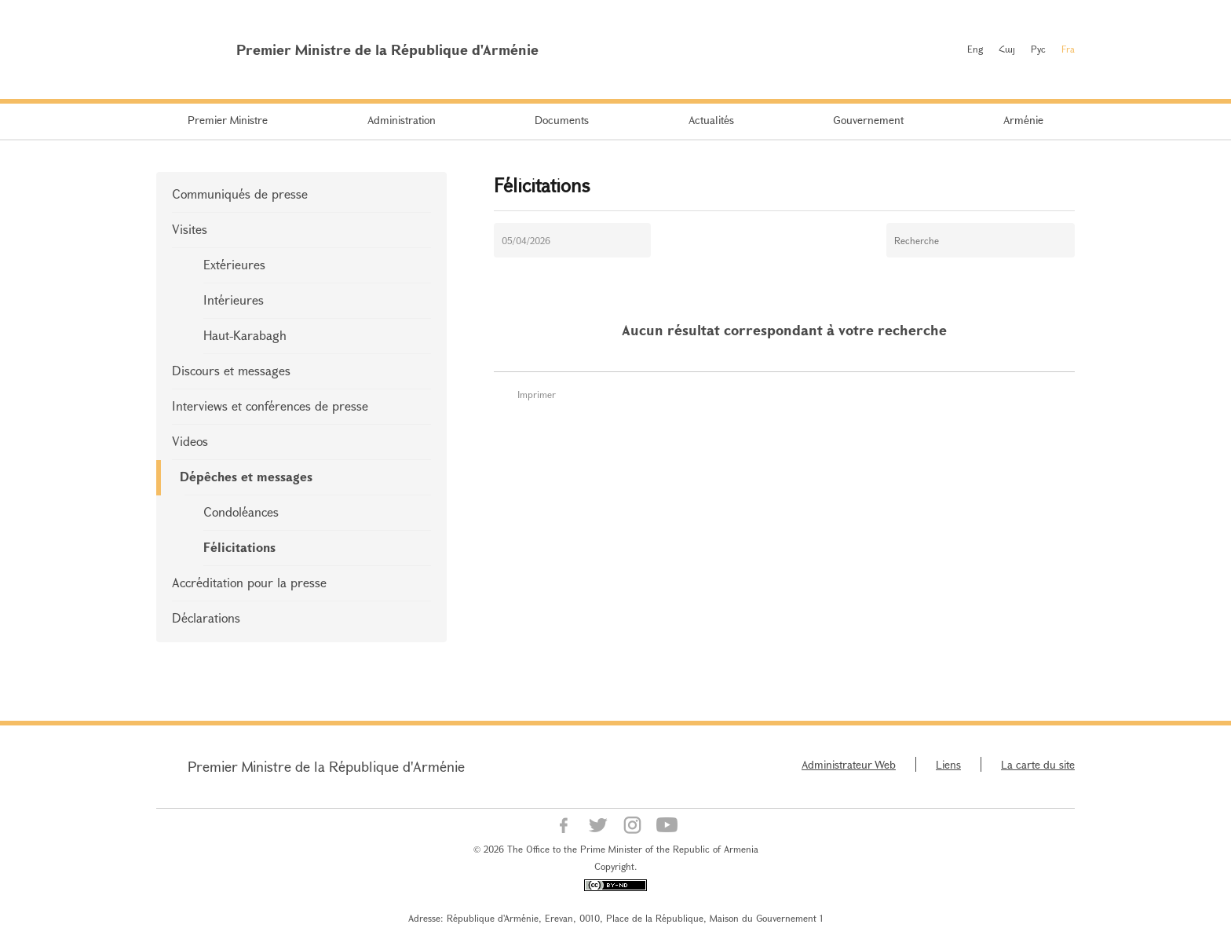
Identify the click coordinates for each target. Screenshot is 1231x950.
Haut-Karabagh (245, 335)
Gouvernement (868, 119)
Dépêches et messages (246, 476)
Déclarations (206, 617)
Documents (562, 119)
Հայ (1007, 48)
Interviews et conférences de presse (270, 405)
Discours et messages (231, 370)
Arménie (1023, 119)
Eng (975, 48)
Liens (948, 764)
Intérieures (233, 299)
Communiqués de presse (240, 193)
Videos (190, 441)
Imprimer (536, 394)
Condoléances (241, 511)
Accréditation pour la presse (249, 582)
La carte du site (1038, 764)
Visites (189, 229)
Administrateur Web (849, 764)
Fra (1068, 48)
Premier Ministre (228, 119)
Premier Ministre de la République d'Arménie (326, 766)
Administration (401, 119)
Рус (1038, 48)
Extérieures (234, 264)
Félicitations (239, 547)
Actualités (711, 119)
